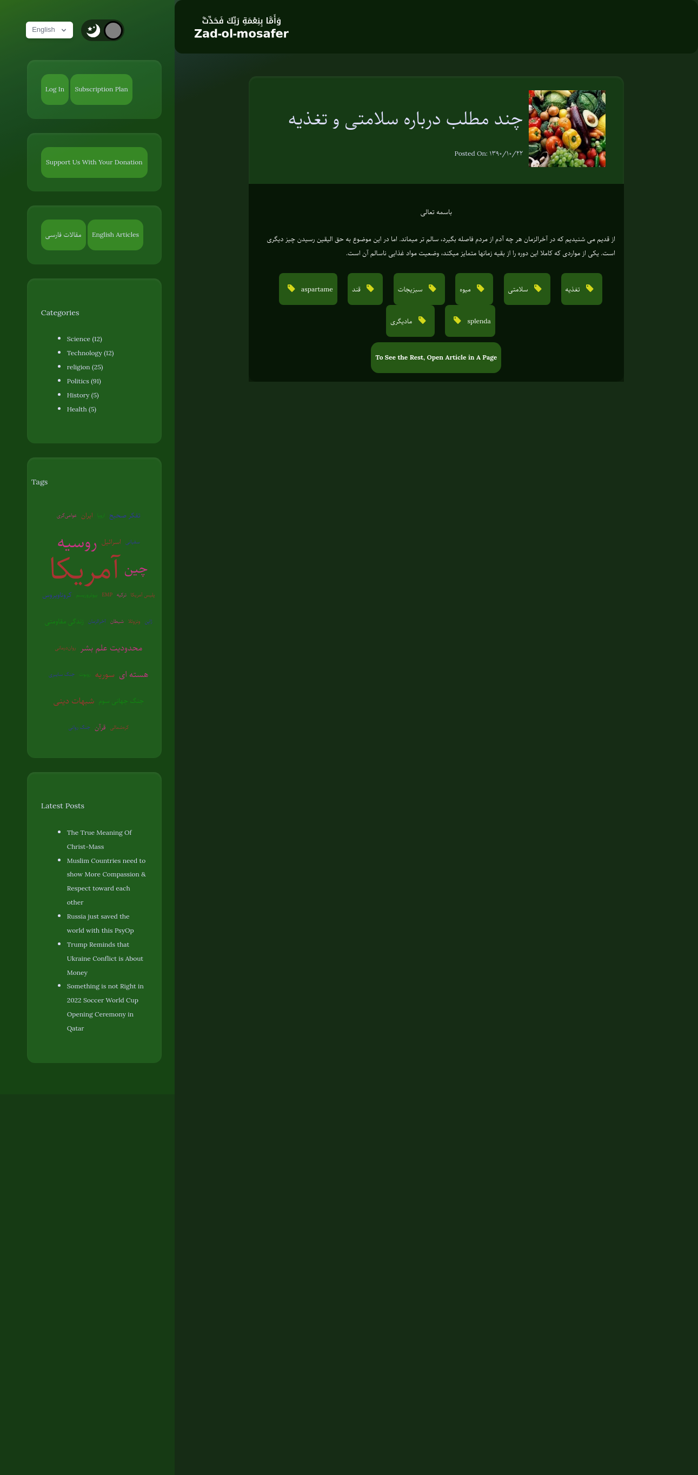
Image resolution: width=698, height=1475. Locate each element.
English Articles (115, 235)
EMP (107, 594)
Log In (54, 89)
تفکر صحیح (125, 515)
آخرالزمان (97, 621)
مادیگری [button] (402, 321)
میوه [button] (466, 289)
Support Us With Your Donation (94, 162)
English (51, 30)
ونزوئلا (134, 621)
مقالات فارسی (63, 235)
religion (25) (85, 367)
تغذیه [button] (574, 289)
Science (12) (84, 339)
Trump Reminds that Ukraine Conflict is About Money (105, 959)
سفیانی (132, 541)
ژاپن (148, 621)
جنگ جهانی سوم (121, 701)
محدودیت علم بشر (112, 647)
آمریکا (84, 568)
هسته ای (133, 674)
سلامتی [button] (519, 289)
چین (136, 568)
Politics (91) (84, 381)
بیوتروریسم (87, 594)
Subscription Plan (101, 89)
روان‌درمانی (65, 647)
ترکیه (122, 594)
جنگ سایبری (62, 674)
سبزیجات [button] (411, 289)
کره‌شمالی (119, 727)
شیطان (117, 621)
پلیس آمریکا (143, 594)
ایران (87, 515)
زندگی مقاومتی (64, 621)
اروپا (101, 515)
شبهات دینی (73, 700)
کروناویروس (56, 595)
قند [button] (357, 289)
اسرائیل (111, 542)
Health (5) (81, 409)
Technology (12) (90, 353)
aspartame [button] (316, 289)
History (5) (83, 395)
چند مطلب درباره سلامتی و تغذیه (405, 118)
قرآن (100, 727)
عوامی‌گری (67, 515)
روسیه (77, 542)
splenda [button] (478, 321)
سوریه (105, 674)
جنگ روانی (79, 727)
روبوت (85, 674)
